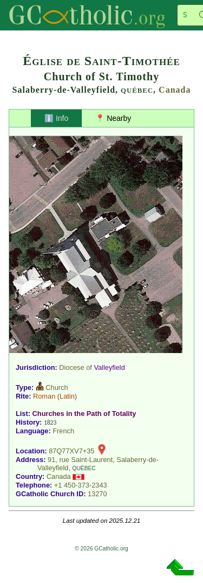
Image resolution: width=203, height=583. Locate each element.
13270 (97, 494)
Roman (44, 396)
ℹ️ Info (56, 118)
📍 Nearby (113, 118)
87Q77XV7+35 (71, 451)
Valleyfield (109, 367)
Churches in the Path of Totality (84, 413)
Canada (175, 89)
